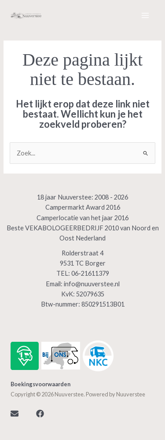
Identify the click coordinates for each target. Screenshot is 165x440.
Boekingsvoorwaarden (40, 384)
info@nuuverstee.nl (92, 284)
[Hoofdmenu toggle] (145, 15)
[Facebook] (40, 414)
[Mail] (14, 414)
